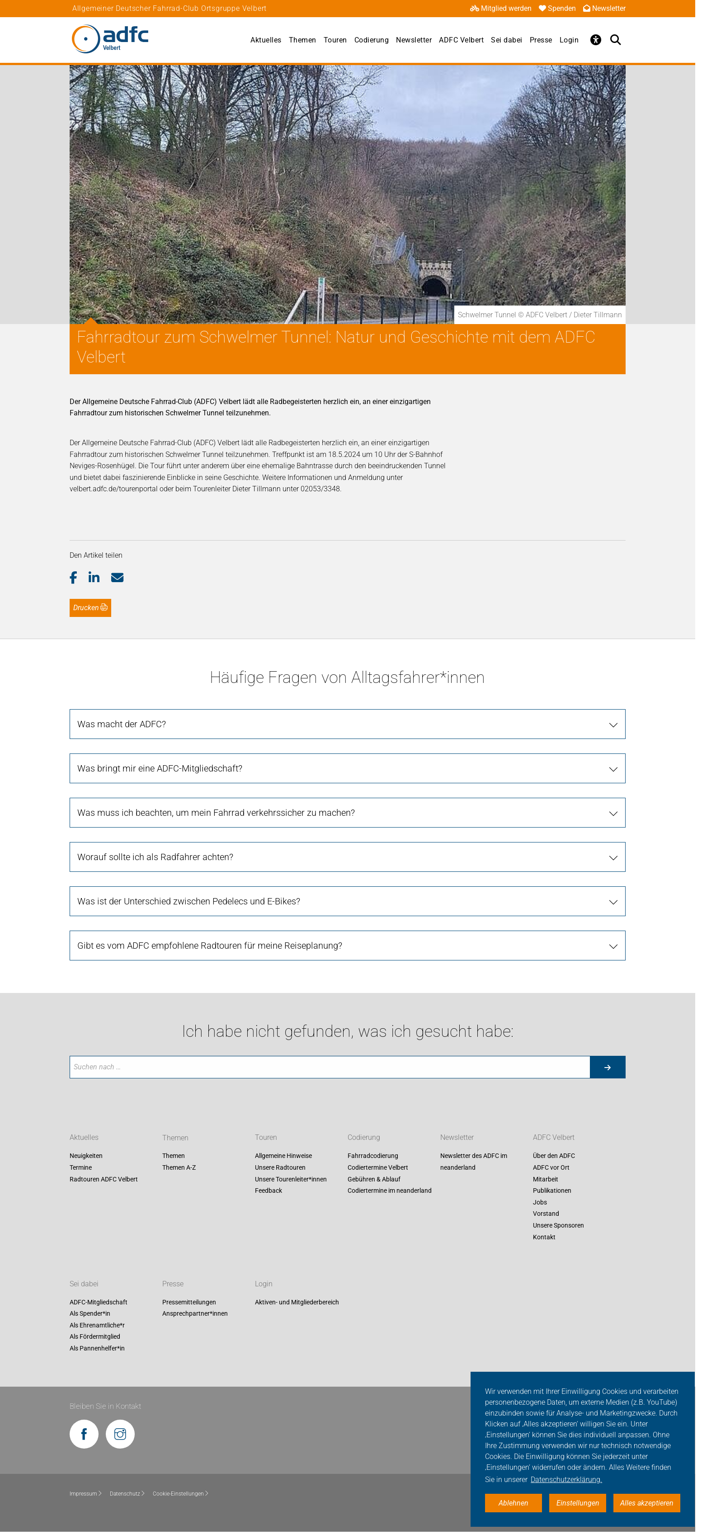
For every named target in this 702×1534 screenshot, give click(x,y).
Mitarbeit (545, 1179)
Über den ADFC (554, 1156)
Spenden (557, 8)
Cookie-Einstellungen (181, 1494)
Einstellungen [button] (577, 1503)
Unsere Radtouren (280, 1167)
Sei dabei (507, 40)
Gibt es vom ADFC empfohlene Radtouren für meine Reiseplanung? (209, 945)
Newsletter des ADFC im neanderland (473, 1162)
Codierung (371, 40)
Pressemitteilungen (189, 1302)
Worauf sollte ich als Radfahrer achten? (155, 857)
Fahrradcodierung (373, 1156)
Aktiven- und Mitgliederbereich (297, 1302)
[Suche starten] (607, 1067)
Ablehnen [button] (513, 1503)
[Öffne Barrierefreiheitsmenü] (596, 39)
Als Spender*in (90, 1314)
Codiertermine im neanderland (390, 1191)
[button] (79, 578)
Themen (302, 40)
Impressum (86, 1494)
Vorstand (546, 1214)
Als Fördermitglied (95, 1337)
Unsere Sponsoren (558, 1225)
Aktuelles (266, 40)
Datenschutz (128, 1494)
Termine (81, 1167)
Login (569, 40)
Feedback (268, 1191)
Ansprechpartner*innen (195, 1314)
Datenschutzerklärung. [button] (566, 1479)
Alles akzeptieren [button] (647, 1503)
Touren (335, 40)
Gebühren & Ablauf (374, 1179)
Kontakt (544, 1237)
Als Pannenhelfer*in (97, 1348)
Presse (541, 40)
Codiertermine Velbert (378, 1167)
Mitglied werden (501, 8)
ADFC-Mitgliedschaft (98, 1302)
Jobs (540, 1202)
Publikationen (552, 1191)
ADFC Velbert (461, 40)
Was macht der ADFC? (121, 724)
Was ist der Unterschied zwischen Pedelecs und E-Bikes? (188, 901)
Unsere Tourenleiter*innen (291, 1179)
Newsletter (604, 8)
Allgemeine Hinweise (283, 1156)
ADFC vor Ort (551, 1167)
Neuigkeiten (86, 1156)
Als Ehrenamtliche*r (97, 1325)
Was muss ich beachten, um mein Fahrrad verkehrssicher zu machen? (216, 812)
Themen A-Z (179, 1167)
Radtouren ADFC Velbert (104, 1179)
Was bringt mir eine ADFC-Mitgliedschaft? (159, 768)
